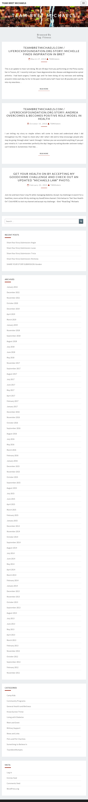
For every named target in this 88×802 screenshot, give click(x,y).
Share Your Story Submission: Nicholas (22, 259)
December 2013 (13, 591)
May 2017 (10, 390)
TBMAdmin (54, 59)
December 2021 (13, 292)
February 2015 (12, 515)
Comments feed (13, 783)
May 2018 (10, 357)
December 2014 (13, 526)
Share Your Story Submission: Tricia (21, 253)
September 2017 (13, 368)
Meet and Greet (13, 722)
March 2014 (11, 575)
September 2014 (13, 542)
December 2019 (13, 308)
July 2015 (10, 493)
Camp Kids (11, 695)
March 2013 (11, 640)
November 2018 (13, 330)
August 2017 (12, 374)
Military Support (13, 728)
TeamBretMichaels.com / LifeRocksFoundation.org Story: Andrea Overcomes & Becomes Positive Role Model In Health (44, 113)
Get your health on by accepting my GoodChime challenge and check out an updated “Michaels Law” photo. (44, 177)
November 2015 (13, 471)
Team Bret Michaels (14, 3)
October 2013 (12, 602)
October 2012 (12, 656)
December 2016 (13, 412)
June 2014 (11, 558)
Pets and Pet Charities (16, 739)
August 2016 (12, 433)
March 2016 (11, 450)
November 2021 (13, 298)
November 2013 (13, 596)
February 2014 (12, 580)
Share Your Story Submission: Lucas (21, 248)
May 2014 (10, 564)
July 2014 (10, 553)
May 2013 (10, 629)
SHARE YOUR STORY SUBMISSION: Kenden (24, 264)
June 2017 (11, 384)
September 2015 (13, 482)
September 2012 (13, 662)
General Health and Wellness (19, 706)
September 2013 (13, 607)
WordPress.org (13, 788)
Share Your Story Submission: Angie (21, 242)
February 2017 (12, 401)
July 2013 (10, 618)
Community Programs (16, 701)
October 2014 (12, 537)
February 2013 (12, 645)
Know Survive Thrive (15, 711)
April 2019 (11, 314)
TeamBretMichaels (15, 750)
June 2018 (11, 352)
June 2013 (11, 624)
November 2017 (13, 363)
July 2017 (10, 379)
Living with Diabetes (15, 717)
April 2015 (11, 504)
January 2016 (12, 461)
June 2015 (11, 499)
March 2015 (11, 509)
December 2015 (13, 466)
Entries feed (12, 778)
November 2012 (13, 651)
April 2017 (11, 395)
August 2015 (12, 488)
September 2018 (13, 336)
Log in (9, 772)
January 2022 (12, 287)
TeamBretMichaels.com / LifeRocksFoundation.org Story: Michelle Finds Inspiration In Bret (44, 51)
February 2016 (12, 455)
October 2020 (12, 303)
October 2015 (12, 477)
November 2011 (13, 673)
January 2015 (12, 520)
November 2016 (13, 417)
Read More (45, 88)
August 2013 (12, 613)
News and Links (13, 733)
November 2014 (13, 531)
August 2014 (12, 548)
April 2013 (11, 635)
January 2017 (12, 406)
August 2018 (12, 341)
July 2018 (10, 346)
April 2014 (11, 569)
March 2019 (11, 319)
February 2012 (12, 667)
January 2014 (12, 586)
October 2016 (12, 422)
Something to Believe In (17, 744)
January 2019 (12, 325)
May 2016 (10, 444)
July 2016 (10, 439)
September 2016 (13, 428)
